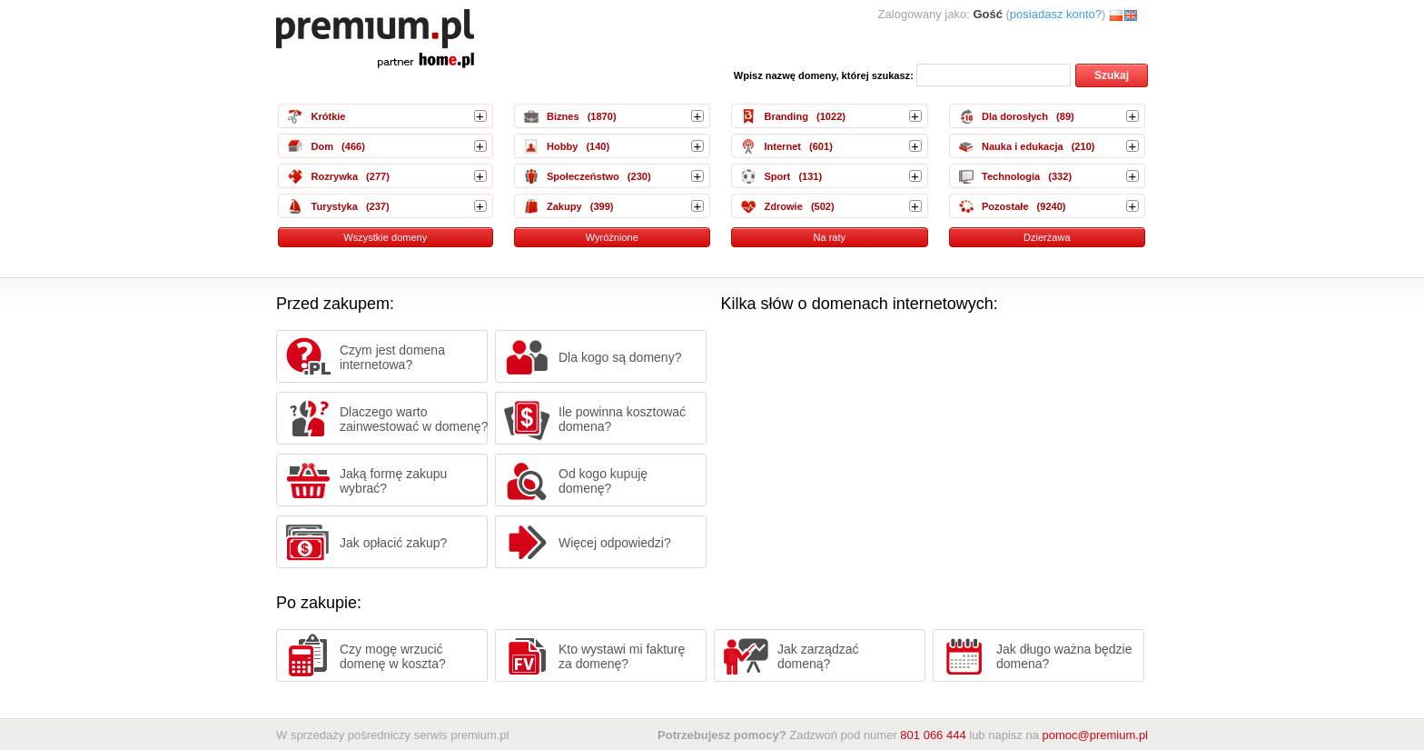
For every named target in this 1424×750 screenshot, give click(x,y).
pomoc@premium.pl (1095, 735)
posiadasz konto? (1056, 14)
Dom (322, 146)
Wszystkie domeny (385, 237)
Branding (785, 116)
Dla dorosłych (1015, 116)
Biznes (563, 116)
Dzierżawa (1047, 237)
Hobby (562, 146)
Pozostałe (1005, 206)
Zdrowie (783, 206)
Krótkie (328, 116)
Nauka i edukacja (1022, 146)
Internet (782, 146)
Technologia (1011, 176)
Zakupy (564, 206)
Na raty (829, 237)
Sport (777, 176)
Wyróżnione (612, 237)
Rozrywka (334, 176)
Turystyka (334, 206)
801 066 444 (932, 735)
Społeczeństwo (583, 176)
